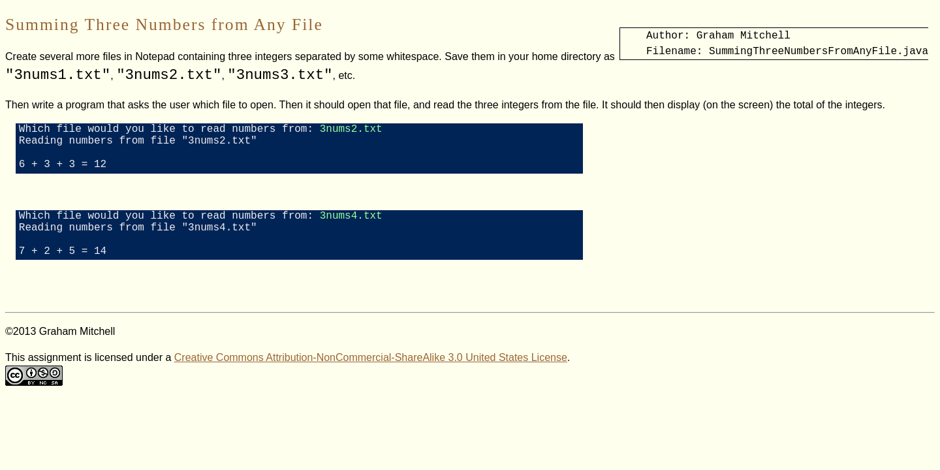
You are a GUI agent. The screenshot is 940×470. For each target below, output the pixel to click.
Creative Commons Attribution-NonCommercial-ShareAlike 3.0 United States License (370, 378)
